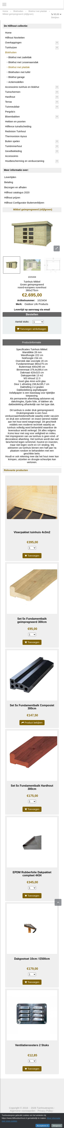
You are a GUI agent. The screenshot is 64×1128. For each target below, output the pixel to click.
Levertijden (10, 177)
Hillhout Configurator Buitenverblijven (24, 202)
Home (8, 32)
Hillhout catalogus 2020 (17, 192)
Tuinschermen (12, 92)
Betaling (8, 182)
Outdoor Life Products (36, 304)
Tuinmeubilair (12, 106)
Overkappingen (13, 42)
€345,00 (32, 882)
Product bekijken (32, 722)
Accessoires (11, 156)
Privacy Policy (45, 1110)
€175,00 (32, 795)
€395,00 (32, 542)
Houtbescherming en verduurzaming (24, 161)
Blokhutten (11, 52)
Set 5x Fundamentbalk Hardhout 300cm (32, 787)
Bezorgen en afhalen (15, 187)
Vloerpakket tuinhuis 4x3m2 (32, 532)
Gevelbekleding (13, 151)
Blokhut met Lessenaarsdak (23, 62)
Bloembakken (12, 116)
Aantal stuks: (22, 321)
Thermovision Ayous (16, 136)
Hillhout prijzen (12, 197)
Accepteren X (42, 1126)
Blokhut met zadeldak (20, 57)
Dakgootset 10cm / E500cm (32, 958)
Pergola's (10, 111)
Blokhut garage (16, 77)
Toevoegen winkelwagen (31, 328)
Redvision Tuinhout (15, 131)
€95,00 (32, 629)
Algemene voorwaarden (22, 1110)
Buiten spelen (12, 141)
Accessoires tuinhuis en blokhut (22, 87)
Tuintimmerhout (13, 146)
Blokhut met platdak (19, 67)
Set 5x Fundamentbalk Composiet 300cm (32, 707)
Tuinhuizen (11, 47)
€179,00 (32, 968)
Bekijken (55, 17)
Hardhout (10, 96)
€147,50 (32, 715)
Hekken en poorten (15, 121)
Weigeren (57, 1126)
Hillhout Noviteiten (15, 37)
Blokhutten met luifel (19, 72)
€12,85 (32, 1055)
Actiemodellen (16, 82)
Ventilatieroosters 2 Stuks (32, 1045)
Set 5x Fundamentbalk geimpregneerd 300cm (32, 620)
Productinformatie (31, 342)
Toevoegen (32, 555)
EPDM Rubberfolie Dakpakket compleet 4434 (32, 874)
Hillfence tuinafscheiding (18, 126)
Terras (8, 101)
